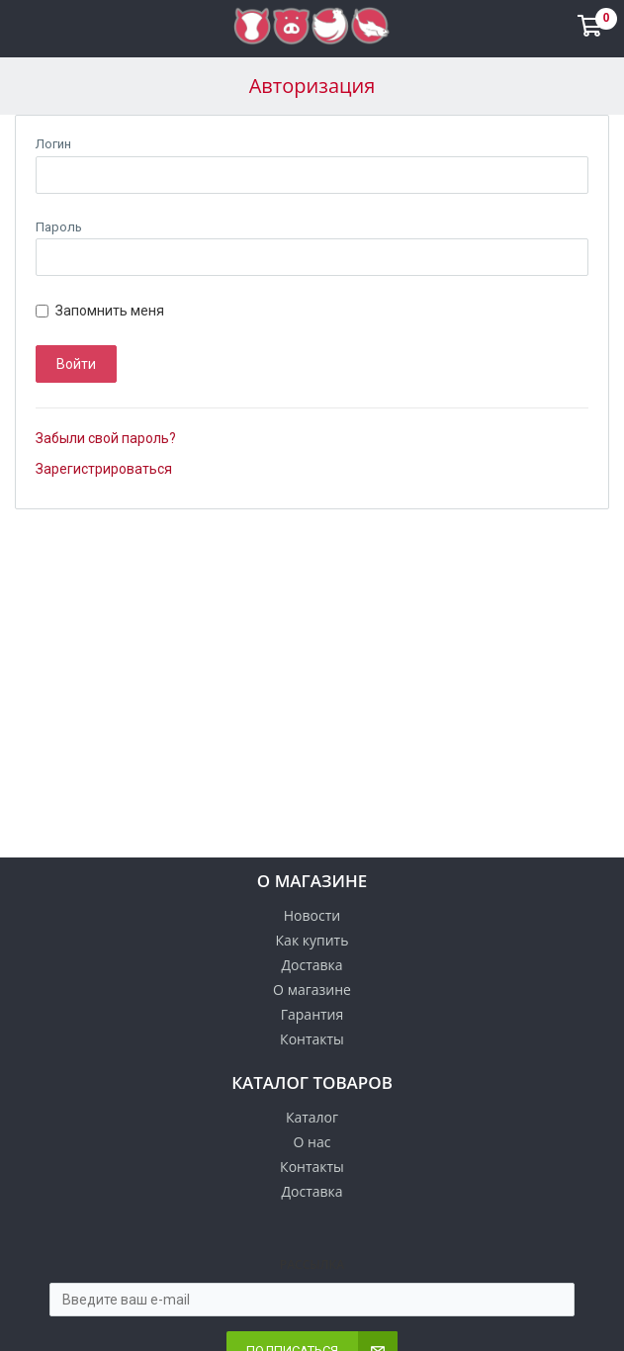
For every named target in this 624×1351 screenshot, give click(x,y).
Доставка (311, 964)
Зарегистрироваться (104, 469)
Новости (312, 915)
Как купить (312, 940)
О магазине (312, 989)
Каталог (312, 1117)
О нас (312, 1141)
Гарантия (312, 1014)
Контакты (312, 1039)
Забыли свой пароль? (106, 438)
